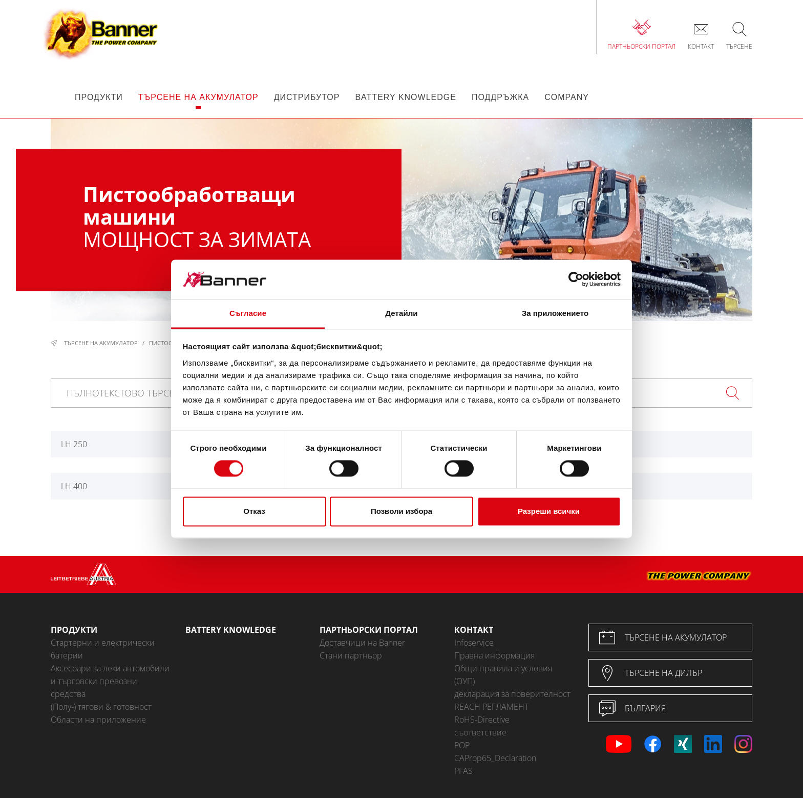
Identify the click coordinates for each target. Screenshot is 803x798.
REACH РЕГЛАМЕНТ (491, 706)
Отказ (254, 511)
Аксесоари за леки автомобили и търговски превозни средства (110, 681)
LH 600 (612, 486)
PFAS (463, 770)
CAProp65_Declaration (495, 758)
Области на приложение (98, 719)
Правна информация (494, 655)
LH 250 (74, 444)
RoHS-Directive (482, 719)
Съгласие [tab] (247, 313)
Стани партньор (351, 655)
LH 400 (74, 486)
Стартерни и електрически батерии (103, 649)
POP (462, 745)
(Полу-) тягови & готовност (101, 706)
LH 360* (614, 444)
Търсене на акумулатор (101, 343)
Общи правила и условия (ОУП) (503, 675)
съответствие (480, 732)
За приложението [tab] (555, 313)
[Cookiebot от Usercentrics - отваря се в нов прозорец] (576, 279)
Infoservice (474, 642)
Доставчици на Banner (362, 642)
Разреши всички (549, 511)
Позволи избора (401, 511)
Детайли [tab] (401, 313)
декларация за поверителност (512, 694)
